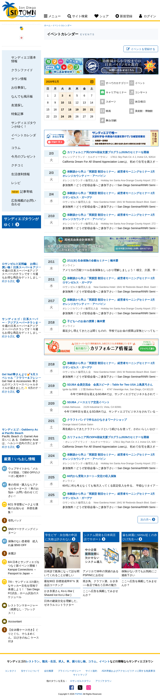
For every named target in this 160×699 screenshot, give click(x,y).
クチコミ (17, 165)
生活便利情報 (20, 174)
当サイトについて (30, 671)
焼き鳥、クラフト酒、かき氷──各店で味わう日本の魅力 (100, 583)
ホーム (47, 25)
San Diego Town (19, 10)
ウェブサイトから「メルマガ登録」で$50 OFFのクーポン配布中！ (24, 472)
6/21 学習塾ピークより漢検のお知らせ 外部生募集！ (23, 508)
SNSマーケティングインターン (23, 530)
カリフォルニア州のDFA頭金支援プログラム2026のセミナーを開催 (108, 152)
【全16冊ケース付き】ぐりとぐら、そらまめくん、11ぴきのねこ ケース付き (23, 635)
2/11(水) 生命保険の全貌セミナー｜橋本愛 (92, 260)
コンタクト (10, 671)
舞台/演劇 (111, 120)
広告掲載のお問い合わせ (23, 202)
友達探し (17, 105)
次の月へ (147, 519)
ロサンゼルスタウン (80, 681)
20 (84, 109)
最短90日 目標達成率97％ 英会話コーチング (61, 583)
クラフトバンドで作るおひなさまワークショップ (97, 419)
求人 (61, 661)
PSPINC (79, 694)
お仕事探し (19, 87)
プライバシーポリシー (69, 671)
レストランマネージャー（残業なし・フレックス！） (23, 609)
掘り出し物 (79, 661)
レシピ (16, 183)
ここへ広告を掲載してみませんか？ (100, 592)
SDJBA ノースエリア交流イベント (88, 402)
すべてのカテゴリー (117, 83)
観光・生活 (49, 661)
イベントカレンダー (23, 137)
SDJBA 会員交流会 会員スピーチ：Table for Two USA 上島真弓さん (110, 384)
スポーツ (111, 101)
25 (69, 116)
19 (77, 109)
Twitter (80, 687)
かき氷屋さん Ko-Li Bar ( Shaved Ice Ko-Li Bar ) (59, 592)
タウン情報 (19, 78)
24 (62, 116)
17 (62, 109)
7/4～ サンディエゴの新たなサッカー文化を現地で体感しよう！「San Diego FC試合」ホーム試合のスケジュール (23, 589)
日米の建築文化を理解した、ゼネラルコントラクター (61, 602)
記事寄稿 (26, 191)
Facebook (71, 687)
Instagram (88, 687)
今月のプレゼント (23, 156)
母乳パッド (15, 520)
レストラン (32, 661)
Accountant (15, 621)
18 (69, 109)
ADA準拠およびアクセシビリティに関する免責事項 (128, 671)
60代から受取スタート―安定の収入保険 (91, 476)
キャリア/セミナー (116, 92)
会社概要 (48, 671)
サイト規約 (91, 671)
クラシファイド (22, 70)
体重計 (12, 553)
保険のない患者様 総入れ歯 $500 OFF (23, 543)
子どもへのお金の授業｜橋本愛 (86, 321)
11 (69, 102)
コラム (16, 147)
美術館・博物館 (144, 111)
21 (91, 109)
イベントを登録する (140, 49)
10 (62, 102)
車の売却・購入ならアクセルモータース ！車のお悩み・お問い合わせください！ (23, 490)
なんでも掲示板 (22, 96)
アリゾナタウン (103, 681)
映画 (108, 111)
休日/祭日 (140, 101)
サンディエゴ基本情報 (23, 59)
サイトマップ (80, 674)
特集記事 (17, 114)
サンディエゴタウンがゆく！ (23, 124)
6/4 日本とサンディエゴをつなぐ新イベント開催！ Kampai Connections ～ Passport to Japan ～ (23, 567)
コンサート (141, 92)
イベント (140, 83)
